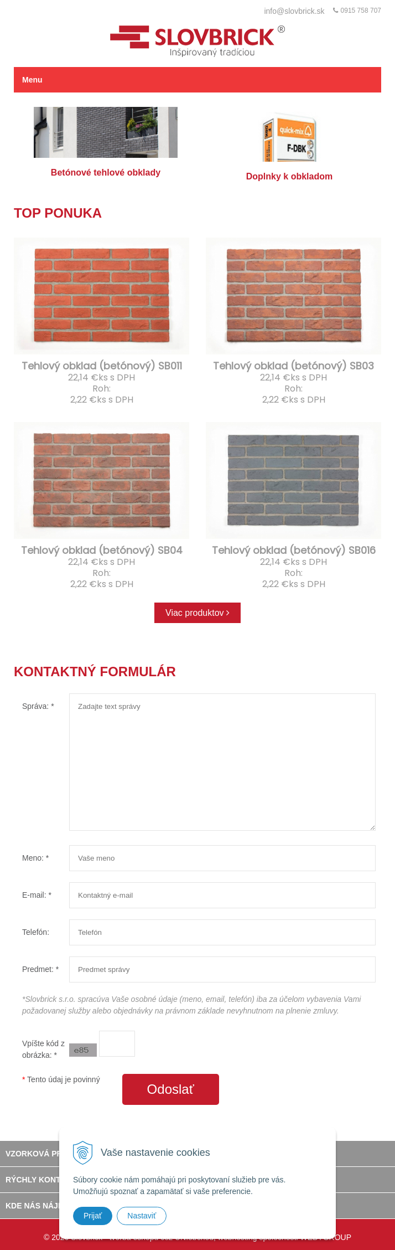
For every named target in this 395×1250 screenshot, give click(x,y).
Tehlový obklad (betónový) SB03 (293, 366)
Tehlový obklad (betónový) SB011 (102, 366)
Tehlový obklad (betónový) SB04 (102, 550)
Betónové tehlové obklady (106, 142)
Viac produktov (197, 613)
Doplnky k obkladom (289, 144)
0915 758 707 (361, 10)
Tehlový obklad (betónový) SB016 (294, 550)
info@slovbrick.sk (294, 11)
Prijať (93, 1215)
